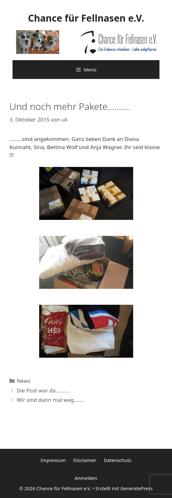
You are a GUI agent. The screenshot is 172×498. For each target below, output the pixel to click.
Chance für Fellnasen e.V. (86, 18)
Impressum (52, 460)
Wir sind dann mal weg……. (50, 399)
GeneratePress (136, 488)
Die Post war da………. (43, 390)
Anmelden (86, 478)
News (23, 380)
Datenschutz (118, 460)
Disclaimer (84, 460)
